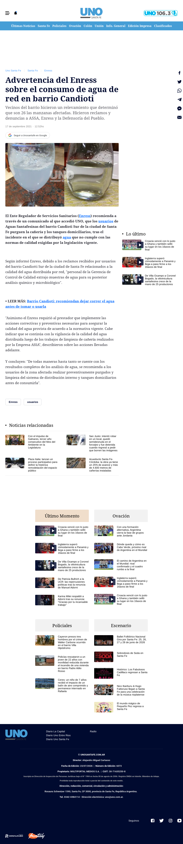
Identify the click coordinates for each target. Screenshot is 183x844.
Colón (88, 25)
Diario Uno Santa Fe (57, 739)
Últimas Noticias (23, 25)
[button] (7, 13)
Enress (48, 70)
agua (67, 237)
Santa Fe (44, 25)
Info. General (115, 25)
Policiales (59, 25)
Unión (99, 25)
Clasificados (163, 25)
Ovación (75, 25)
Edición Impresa (140, 25)
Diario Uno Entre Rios (58, 735)
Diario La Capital (55, 731)
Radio (93, 731)
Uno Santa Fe (13, 70)
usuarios (105, 221)
